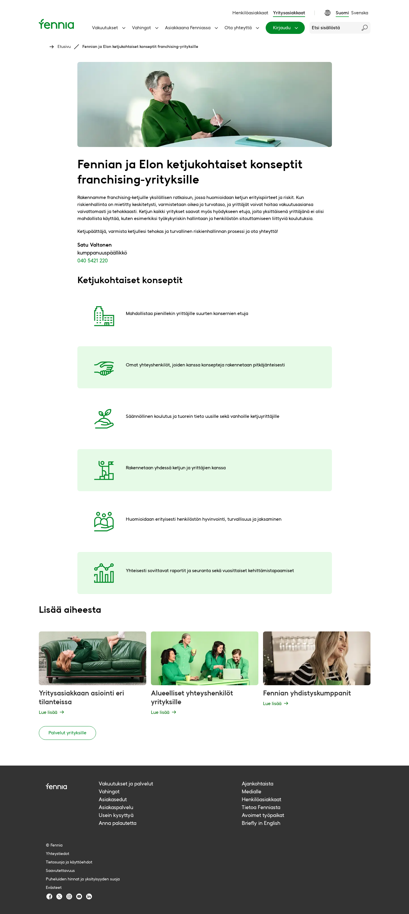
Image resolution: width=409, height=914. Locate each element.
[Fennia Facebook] (49, 896)
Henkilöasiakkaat (250, 12)
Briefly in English (261, 823)
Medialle (251, 791)
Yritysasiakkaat (289, 12)
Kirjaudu (286, 27)
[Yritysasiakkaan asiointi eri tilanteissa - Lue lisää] (92, 674)
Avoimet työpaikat (263, 815)
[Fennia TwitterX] (59, 896)
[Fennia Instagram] (69, 896)
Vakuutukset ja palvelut (126, 783)
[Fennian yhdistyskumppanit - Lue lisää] (316, 674)
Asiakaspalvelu (116, 807)
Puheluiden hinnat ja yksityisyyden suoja (83, 879)
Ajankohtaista (257, 783)
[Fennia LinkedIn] (89, 896)
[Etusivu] (56, 23)
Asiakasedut (113, 799)
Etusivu (64, 46)
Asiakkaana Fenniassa (192, 27)
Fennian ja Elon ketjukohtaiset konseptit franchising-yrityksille (140, 46)
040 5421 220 (92, 260)
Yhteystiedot (57, 853)
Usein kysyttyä (116, 815)
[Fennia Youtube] (79, 896)
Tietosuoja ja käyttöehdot (69, 862)
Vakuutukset (109, 27)
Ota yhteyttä (242, 27)
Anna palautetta (117, 823)
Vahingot (146, 27)
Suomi (342, 12)
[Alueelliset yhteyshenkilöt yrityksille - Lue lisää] (204, 674)
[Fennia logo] (72, 786)
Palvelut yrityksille (67, 732)
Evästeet (54, 887)
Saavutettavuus (60, 870)
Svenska (359, 12)
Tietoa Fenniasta (261, 807)
